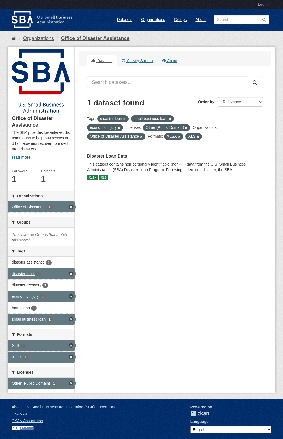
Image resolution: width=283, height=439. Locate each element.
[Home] (14, 38)
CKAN (199, 413)
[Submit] (255, 82)
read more (21, 157)
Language (199, 421)
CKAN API (21, 414)
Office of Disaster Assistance (95, 38)
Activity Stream (137, 60)
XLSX (92, 177)
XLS (103, 177)
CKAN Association (27, 421)
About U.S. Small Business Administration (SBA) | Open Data (64, 407)
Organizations (153, 19)
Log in (263, 4)
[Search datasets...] (167, 82)
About (200, 19)
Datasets (124, 19)
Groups (180, 19)
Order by (206, 102)
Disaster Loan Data (107, 156)
